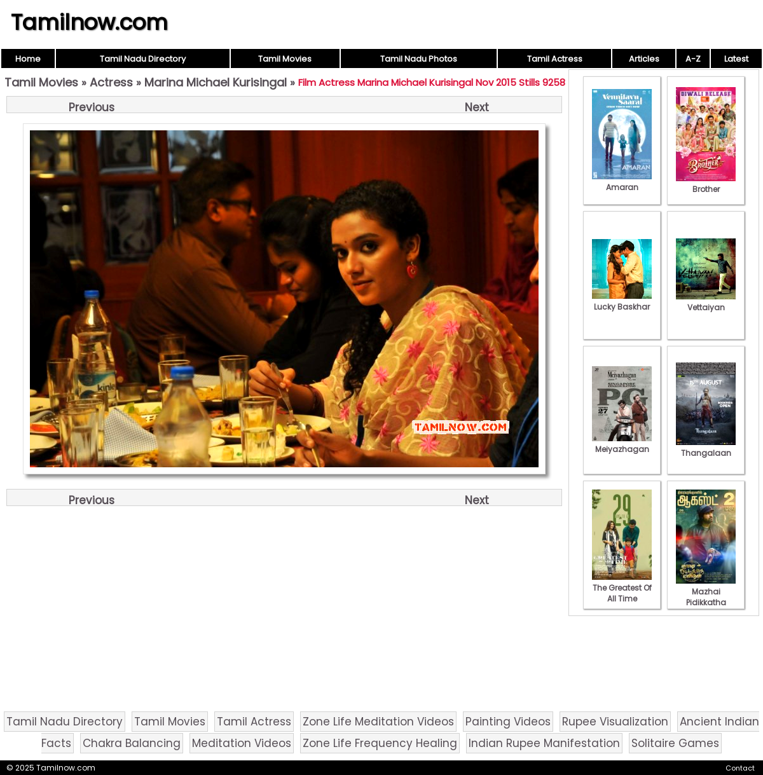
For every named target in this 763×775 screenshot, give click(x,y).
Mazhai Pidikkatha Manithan (706, 597)
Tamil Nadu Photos (418, 59)
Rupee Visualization (615, 721)
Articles (644, 59)
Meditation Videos (241, 743)
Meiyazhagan (622, 444)
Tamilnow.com (89, 22)
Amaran (622, 182)
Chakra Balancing (132, 743)
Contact (740, 768)
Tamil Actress (554, 59)
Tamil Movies (285, 59)
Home (28, 59)
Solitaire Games (675, 743)
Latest (736, 59)
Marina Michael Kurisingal (215, 82)
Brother (706, 184)
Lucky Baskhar (622, 301)
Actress (111, 82)
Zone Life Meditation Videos (378, 721)
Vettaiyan (706, 302)
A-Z (693, 59)
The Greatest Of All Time (622, 588)
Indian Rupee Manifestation (544, 743)
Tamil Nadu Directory (143, 59)
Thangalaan (706, 447)
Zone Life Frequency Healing (380, 743)
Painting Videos (508, 721)
